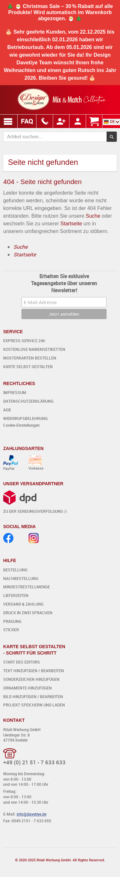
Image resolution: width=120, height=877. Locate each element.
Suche (93, 216)
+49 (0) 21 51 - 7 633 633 (34, 762)
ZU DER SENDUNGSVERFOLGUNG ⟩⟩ (35, 511)
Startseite (71, 223)
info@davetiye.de (31, 814)
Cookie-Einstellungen (21, 425)
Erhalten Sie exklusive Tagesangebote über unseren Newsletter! (64, 283)
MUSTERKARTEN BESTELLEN (29, 357)
